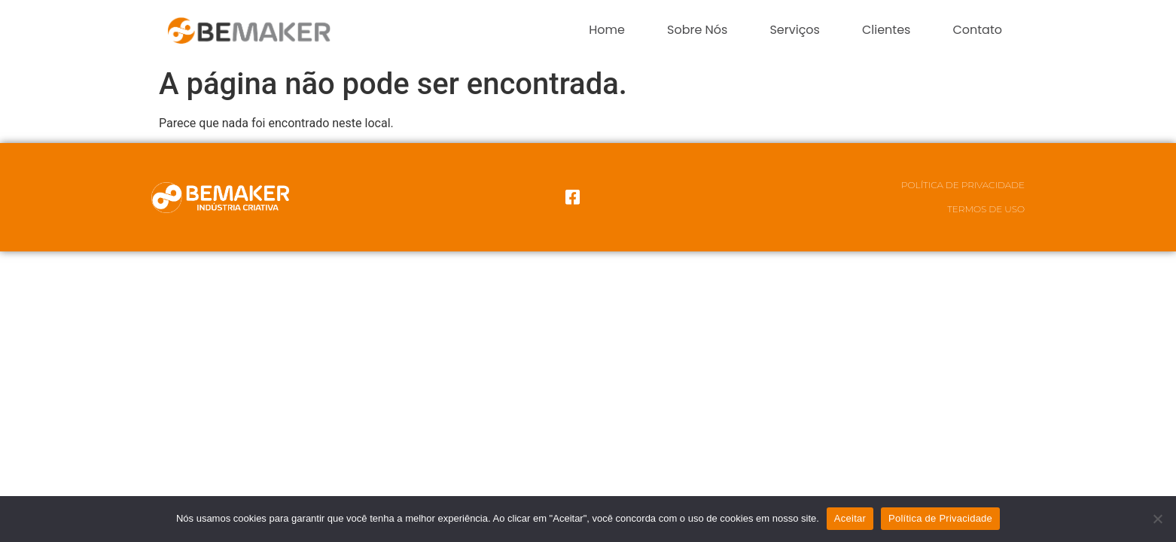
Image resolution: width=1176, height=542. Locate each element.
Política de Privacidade (963, 184)
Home (607, 29)
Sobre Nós (697, 29)
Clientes (886, 29)
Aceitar (850, 518)
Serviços (794, 29)
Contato (977, 29)
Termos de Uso (986, 209)
